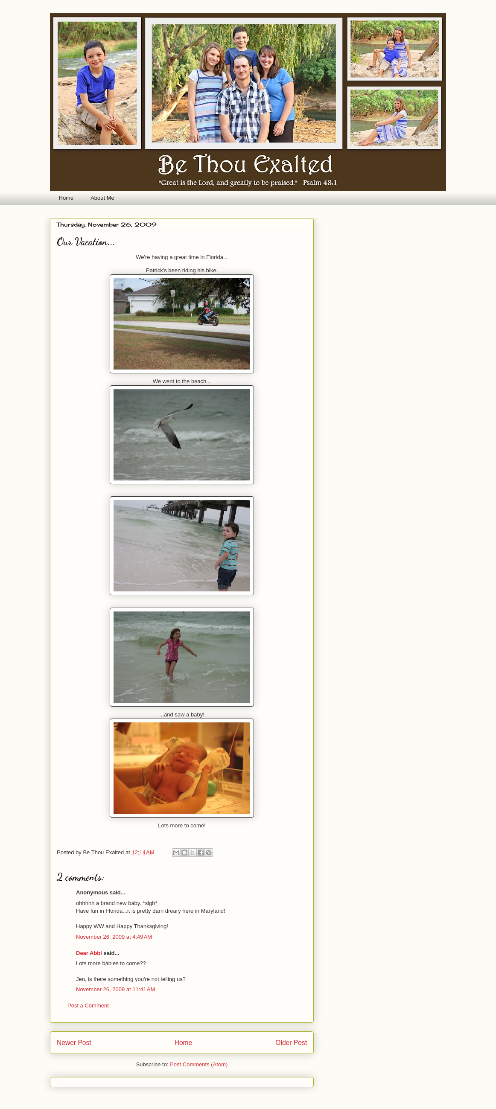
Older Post (291, 1042)
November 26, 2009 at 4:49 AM (114, 937)
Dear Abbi (89, 953)
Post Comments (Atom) (199, 1064)
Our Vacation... (86, 242)
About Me (102, 198)
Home (66, 198)
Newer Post (74, 1042)
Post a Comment (88, 1005)
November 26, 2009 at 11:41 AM (115, 989)
